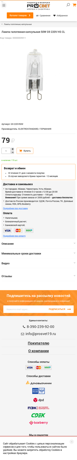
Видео (38, 263)
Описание (38, 243)
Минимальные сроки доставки (38, 253)
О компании (38, 350)
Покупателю (38, 343)
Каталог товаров (20, 15)
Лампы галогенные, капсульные (18, 24)
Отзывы (38, 276)
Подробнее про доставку (15, 208)
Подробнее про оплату (14, 235)
